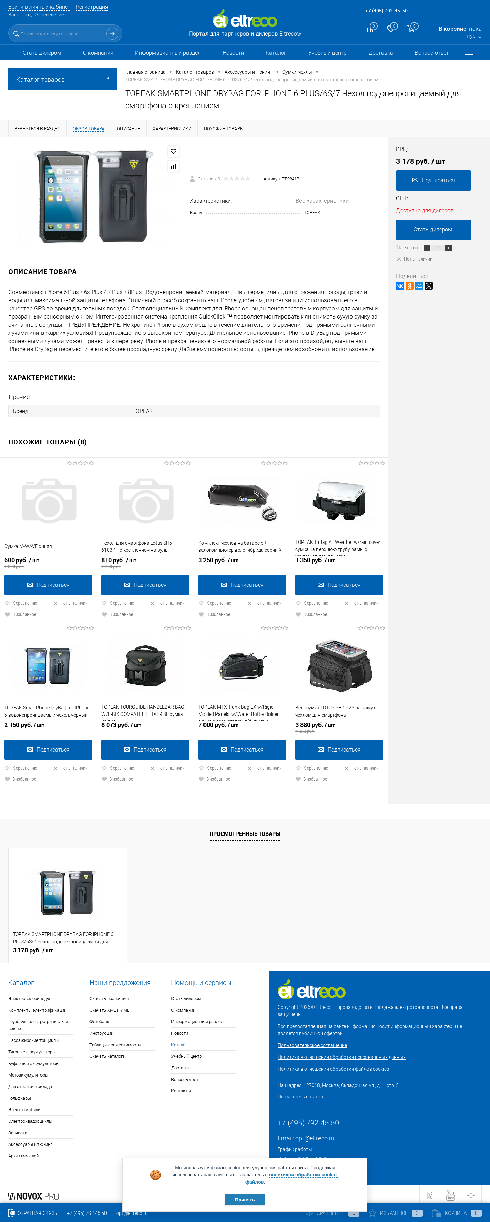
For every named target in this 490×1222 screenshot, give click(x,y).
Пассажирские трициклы (33, 1037)
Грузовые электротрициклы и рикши (38, 1023)
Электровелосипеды (29, 996)
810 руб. (145, 561)
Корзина (457, 1213)
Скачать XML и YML (109, 1007)
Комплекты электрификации (37, 1007)
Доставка (381, 53)
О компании (98, 53)
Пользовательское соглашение (312, 1043)
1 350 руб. (339, 561)
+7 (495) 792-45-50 (386, 10)
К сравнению (20, 601)
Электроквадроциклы (30, 1118)
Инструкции (101, 1030)
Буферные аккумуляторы (34, 1061)
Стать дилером (42, 53)
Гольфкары (19, 1095)
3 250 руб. (242, 561)
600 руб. (48, 561)
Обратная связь (33, 1213)
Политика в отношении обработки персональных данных (342, 1054)
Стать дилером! (434, 229)
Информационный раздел (168, 53)
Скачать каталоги (107, 1053)
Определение (49, 14)
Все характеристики (322, 200)
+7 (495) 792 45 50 (87, 1213)
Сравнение (332, 1213)
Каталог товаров (62, 79)
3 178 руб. (33, 948)
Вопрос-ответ (432, 53)
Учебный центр (327, 53)
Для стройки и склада (30, 1084)
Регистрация (97, 6)
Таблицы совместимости (115, 1042)
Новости (233, 53)
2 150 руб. (48, 725)
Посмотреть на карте (301, 1094)
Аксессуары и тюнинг (30, 1141)
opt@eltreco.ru (314, 1135)
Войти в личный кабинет (41, 6)
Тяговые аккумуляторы (32, 1049)
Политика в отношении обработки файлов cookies (333, 1066)
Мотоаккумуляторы (28, 1072)
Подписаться (48, 583)
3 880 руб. (339, 725)
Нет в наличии (70, 601)
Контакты (181, 1088)
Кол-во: (412, 247)
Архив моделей (23, 1153)
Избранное (396, 1213)
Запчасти (17, 1130)
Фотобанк (99, 1019)
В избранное (20, 612)
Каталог (276, 53)
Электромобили (24, 1107)
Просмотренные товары (245, 831)
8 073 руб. (145, 725)
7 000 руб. (242, 725)
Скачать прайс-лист (109, 996)
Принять (244, 1199)
